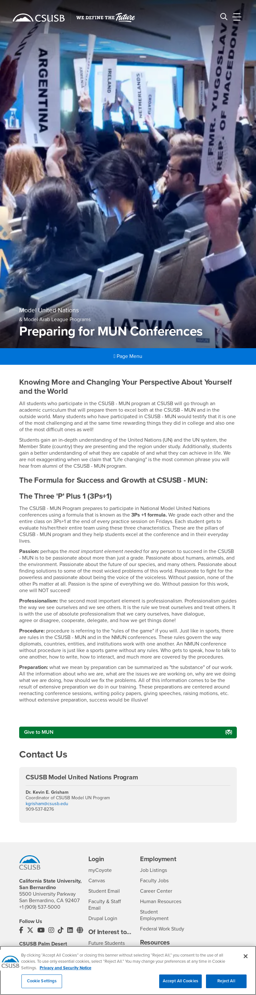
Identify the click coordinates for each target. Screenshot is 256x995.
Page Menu (128, 356)
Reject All (226, 982)
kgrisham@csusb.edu (47, 803)
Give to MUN (39, 732)
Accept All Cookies (180, 982)
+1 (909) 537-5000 (39, 907)
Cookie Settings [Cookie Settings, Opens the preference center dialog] (42, 982)
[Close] (245, 957)
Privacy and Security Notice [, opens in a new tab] (65, 969)
